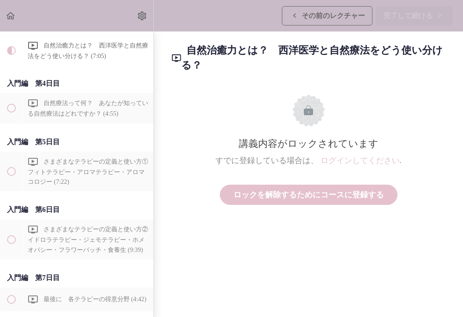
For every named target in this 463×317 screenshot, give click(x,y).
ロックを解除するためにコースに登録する (308, 194)
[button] (11, 15)
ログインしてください (360, 160)
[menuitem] (142, 15)
